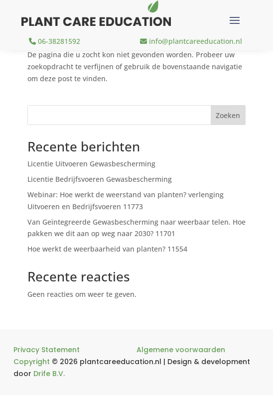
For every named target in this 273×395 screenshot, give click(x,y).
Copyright (31, 362)
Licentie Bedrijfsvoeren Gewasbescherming (99, 179)
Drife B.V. (49, 374)
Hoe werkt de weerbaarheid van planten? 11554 (107, 249)
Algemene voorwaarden (180, 350)
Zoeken (228, 115)
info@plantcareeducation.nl (191, 41)
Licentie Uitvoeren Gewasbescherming (91, 163)
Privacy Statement (46, 350)
